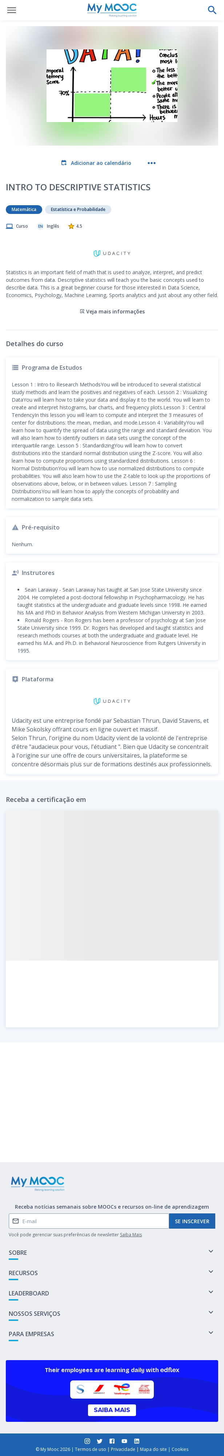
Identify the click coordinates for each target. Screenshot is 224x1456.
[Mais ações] (151, 163)
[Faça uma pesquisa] (212, 10)
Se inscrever (192, 1221)
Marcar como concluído (112, 1137)
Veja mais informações (112, 275)
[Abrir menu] (11, 10)
